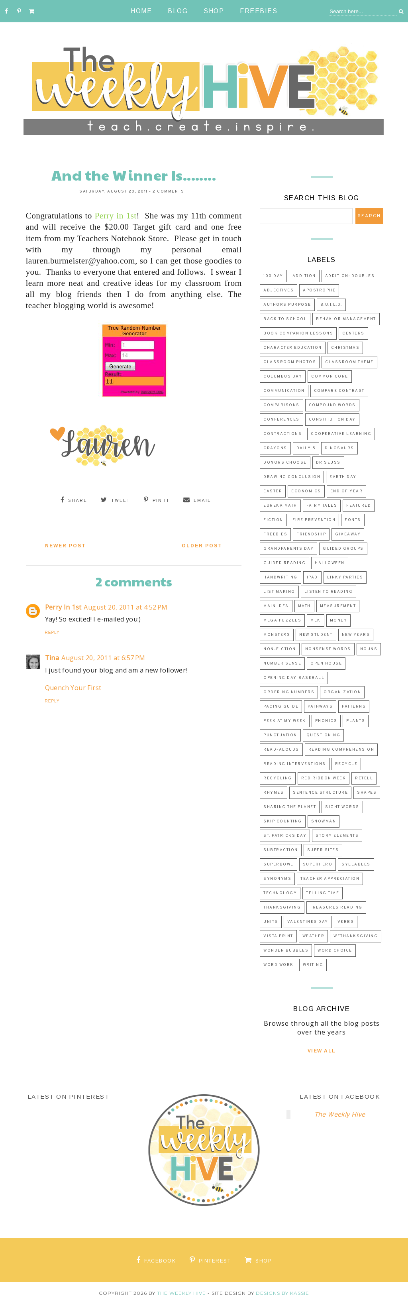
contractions (282, 434)
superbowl (278, 864)
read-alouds (281, 749)
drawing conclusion (291, 477)
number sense (282, 663)
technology (280, 893)
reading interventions (294, 764)
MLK (315, 620)
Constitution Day (332, 419)
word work (278, 965)
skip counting (282, 821)
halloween (330, 563)
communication (284, 390)
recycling (277, 778)
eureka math (280, 505)
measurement (338, 606)
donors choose (285, 462)
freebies (275, 534)
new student (316, 634)
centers (353, 333)
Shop (214, 11)
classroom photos (289, 362)
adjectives (278, 290)
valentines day (307, 921)
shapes (367, 792)
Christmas (345, 347)
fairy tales (321, 505)
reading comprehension (341, 749)
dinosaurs (339, 448)
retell (364, 778)
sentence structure (320, 792)
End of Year (346, 491)
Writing (313, 965)
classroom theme (349, 362)
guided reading (284, 563)
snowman (323, 821)
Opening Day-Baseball (293, 678)
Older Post (202, 546)
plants (355, 721)
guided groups (343, 548)
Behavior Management (346, 319)
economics (306, 491)
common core (329, 376)
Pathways (320, 706)
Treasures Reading (336, 907)
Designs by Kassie (282, 1293)
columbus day (282, 376)
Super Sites (323, 850)
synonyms (277, 878)
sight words (342, 807)
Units (270, 921)
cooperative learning (341, 434)
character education (292, 347)
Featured (358, 505)
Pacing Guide (280, 706)
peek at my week (284, 721)
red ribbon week (323, 778)
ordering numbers (288, 692)
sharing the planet (289, 807)
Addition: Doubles (350, 276)
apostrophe (319, 290)
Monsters (276, 634)
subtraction (280, 850)
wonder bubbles (285, 950)
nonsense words (328, 649)
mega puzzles (282, 620)
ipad (312, 577)
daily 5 (306, 448)
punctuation (280, 735)
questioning (323, 735)
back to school (285, 319)
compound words (332, 405)
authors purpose (287, 304)
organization (342, 692)
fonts (353, 520)
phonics (326, 721)
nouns (369, 649)
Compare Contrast (339, 390)
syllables (356, 864)
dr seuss (328, 462)
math (304, 606)
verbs (345, 921)
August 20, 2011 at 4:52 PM (125, 607)
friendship (311, 534)
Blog (178, 11)
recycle (346, 764)
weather (313, 936)
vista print (278, 936)
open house (326, 663)
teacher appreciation (329, 878)
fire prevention (314, 520)
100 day (273, 276)
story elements (337, 835)
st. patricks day (284, 835)
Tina (52, 657)
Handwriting (280, 577)
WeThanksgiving (355, 936)
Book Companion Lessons (298, 333)
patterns (354, 706)
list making (279, 591)
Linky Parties (345, 577)
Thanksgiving (282, 907)
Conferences (281, 419)
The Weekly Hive (339, 1114)
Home (141, 11)
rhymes (273, 792)
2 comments (168, 191)
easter (272, 491)
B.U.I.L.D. (331, 304)
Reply (52, 632)
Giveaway (348, 534)
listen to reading (328, 591)
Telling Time (322, 893)
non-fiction (279, 649)
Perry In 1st (63, 607)
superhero (318, 864)
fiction (273, 520)
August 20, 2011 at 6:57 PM (103, 657)
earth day (343, 477)
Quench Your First (73, 687)
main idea (276, 606)
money (338, 620)
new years (356, 634)
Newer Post (65, 546)
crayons (275, 448)
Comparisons (281, 405)
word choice (335, 950)
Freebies (258, 11)
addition (304, 276)
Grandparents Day (288, 548)
